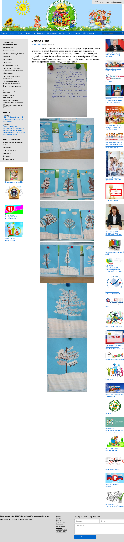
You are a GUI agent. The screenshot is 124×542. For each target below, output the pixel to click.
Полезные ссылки (8, 159)
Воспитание (109, 379)
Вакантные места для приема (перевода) (12, 92)
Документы (6, 57)
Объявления (7, 147)
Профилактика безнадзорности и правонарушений (11, 217)
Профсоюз (41, 33)
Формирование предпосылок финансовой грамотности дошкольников (114, 430)
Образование (7, 59)
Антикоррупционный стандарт (112, 485)
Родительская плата (9, 150)
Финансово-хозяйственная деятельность (11, 77)
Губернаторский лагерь (113, 469)
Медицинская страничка (56, 33)
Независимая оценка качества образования (113, 292)
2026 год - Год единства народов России (113, 69)
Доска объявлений (112, 200)
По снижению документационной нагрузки (115, 505)
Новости (12, 33)
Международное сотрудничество (8, 96)
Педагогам (6, 156)
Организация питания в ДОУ (14, 182)
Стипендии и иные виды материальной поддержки (11, 82)
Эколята (108, 413)
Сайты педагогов (74, 33)
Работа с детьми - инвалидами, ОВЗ (10, 239)
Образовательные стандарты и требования (13, 106)
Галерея (20, 33)
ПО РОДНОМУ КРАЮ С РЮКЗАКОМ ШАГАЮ (112, 449)
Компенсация (7, 153)
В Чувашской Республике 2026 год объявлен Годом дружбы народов (114, 127)
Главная (4, 33)
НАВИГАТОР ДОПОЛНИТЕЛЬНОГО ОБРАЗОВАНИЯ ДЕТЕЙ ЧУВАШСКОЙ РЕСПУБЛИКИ (114, 268)
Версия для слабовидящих (110, 2)
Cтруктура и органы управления (13, 54)
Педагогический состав (10, 65)
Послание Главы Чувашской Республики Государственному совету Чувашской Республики (114, 99)
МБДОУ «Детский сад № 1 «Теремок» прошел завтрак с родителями (13, 119)
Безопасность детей (11, 201)
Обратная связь (88, 33)
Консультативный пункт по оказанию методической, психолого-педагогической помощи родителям (114, 145)
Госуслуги (109, 81)
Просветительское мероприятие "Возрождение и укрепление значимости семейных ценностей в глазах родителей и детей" (14, 130)
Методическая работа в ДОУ (115, 360)
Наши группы (30, 33)
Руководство (7, 62)
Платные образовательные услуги (12, 87)
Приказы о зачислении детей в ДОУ (13, 143)
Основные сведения (9, 51)
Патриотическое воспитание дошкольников (115, 395)
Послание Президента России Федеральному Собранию (113, 54)
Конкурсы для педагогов (114, 326)
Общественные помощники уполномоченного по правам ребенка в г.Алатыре (115, 347)
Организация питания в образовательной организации (13, 101)
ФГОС (107, 306)
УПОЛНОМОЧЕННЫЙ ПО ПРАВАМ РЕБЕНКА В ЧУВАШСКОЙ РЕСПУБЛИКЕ (114, 233)
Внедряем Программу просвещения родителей (113, 179)
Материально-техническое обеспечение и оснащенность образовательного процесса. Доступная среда (13, 71)
